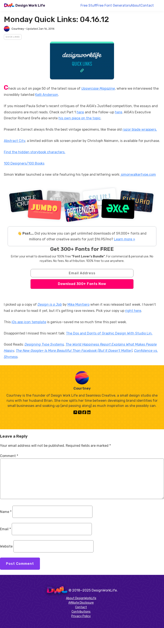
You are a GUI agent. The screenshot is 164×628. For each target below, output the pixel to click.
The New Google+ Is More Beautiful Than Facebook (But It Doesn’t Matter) (74, 351)
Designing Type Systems (44, 344)
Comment (9, 456)
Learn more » (124, 239)
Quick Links (13, 37)
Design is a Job (50, 304)
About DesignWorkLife (81, 598)
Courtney (18, 28)
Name (6, 512)
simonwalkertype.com (138, 174)
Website (6, 546)
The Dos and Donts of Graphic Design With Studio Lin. (109, 333)
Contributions (81, 611)
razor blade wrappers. (140, 129)
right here (133, 311)
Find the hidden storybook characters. (34, 152)
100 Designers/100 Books (24, 163)
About (136, 5)
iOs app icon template (29, 322)
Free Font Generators (114, 5)
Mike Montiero (78, 304)
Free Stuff (89, 5)
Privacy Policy (81, 616)
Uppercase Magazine (98, 88)
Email (5, 529)
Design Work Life (30, 5)
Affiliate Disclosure (81, 603)
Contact (147, 5)
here (80, 112)
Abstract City (14, 141)
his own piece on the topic (80, 118)
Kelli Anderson (46, 95)
